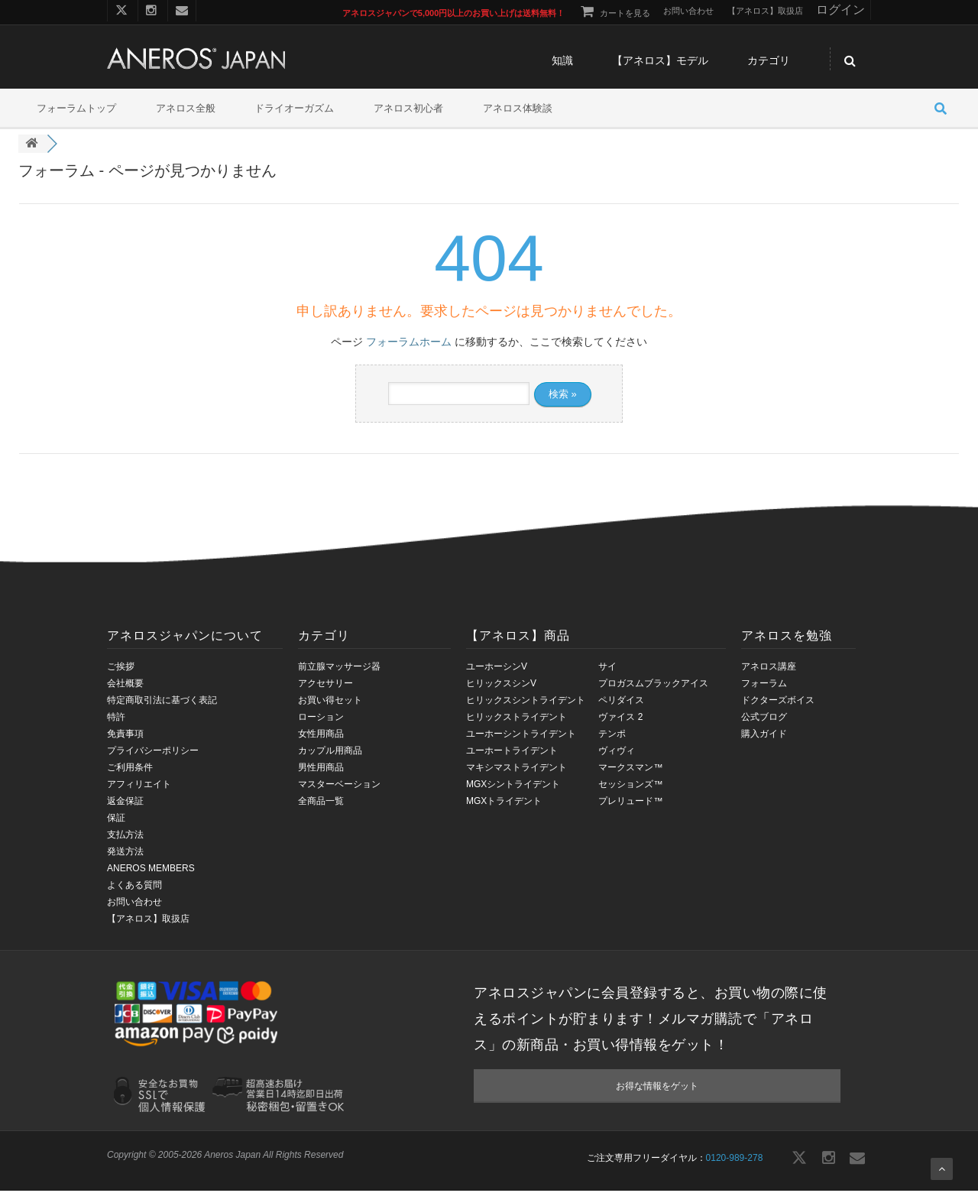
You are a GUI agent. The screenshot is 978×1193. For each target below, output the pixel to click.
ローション (321, 718)
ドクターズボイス (777, 701)
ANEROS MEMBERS (151, 869)
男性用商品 (321, 768)
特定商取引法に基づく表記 (162, 701)
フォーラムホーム (409, 344)
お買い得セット (330, 701)
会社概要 (125, 684)
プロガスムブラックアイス (653, 684)
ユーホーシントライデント (521, 735)
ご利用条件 (130, 768)
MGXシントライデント (513, 785)
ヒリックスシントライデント (525, 701)
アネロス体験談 (517, 110)
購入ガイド (764, 735)
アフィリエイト (139, 785)
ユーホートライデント (512, 752)
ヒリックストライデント (516, 718)
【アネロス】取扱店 (148, 920)
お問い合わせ (134, 903)
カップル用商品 (330, 752)
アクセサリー (325, 684)
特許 (116, 718)
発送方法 (125, 853)
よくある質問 (134, 886)
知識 (562, 63)
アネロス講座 (768, 668)
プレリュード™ (630, 802)
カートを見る (613, 13)
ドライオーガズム (294, 110)
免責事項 (125, 735)
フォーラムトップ (76, 110)
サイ (607, 668)
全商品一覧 (321, 802)
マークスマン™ (630, 768)
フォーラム (764, 684)
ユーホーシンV (496, 668)
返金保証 (125, 802)
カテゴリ (768, 63)
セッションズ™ (630, 785)
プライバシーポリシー (153, 752)
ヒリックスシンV (501, 684)
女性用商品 (321, 735)
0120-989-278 (734, 1160)
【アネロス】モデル (660, 63)
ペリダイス (621, 701)
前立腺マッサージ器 (339, 668)
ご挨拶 (120, 668)
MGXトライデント (504, 802)
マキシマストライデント (516, 768)
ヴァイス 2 (620, 718)
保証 (116, 819)
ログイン (840, 9)
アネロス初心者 (408, 110)
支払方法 (125, 836)
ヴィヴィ (616, 752)
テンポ (612, 735)
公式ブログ (764, 718)
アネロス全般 (185, 110)
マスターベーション (339, 785)
